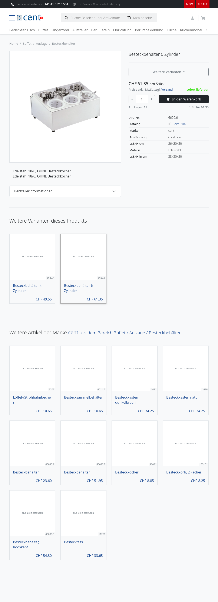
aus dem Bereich (124, 333)
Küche (171, 30)
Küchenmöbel (191, 30)
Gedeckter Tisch (22, 30)
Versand (167, 89)
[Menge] (142, 99)
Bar (94, 30)
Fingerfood (60, 30)
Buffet (43, 30)
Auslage (41, 43)
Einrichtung (122, 30)
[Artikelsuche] (66, 18)
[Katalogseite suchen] (129, 18)
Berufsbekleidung (149, 30)
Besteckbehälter (63, 43)
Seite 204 (179, 124)
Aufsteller (80, 30)
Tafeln (105, 30)
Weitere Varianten (167, 72)
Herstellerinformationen (33, 191)
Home (13, 43)
